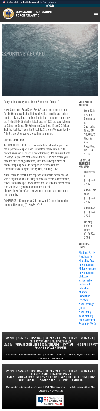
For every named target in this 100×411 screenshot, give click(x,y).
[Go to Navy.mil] (50, 5)
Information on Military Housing (87, 266)
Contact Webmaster (56, 347)
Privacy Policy (47, 380)
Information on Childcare (86, 274)
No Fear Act (87, 338)
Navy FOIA (36, 338)
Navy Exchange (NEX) (86, 306)
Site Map (63, 380)
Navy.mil (10, 338)
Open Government (39, 341)
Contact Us (77, 380)
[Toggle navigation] (96, 14)
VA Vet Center (49, 377)
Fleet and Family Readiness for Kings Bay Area (87, 256)
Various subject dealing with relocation (86, 284)
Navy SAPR (68, 344)
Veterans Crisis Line (26, 344)
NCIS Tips (81, 344)
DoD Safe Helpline (49, 344)
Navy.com (23, 338)
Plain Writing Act (61, 341)
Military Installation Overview (84, 296)
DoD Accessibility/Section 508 (61, 338)
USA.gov (8, 344)
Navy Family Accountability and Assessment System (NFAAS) (87, 318)
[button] (48, 2)
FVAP (62, 377)
